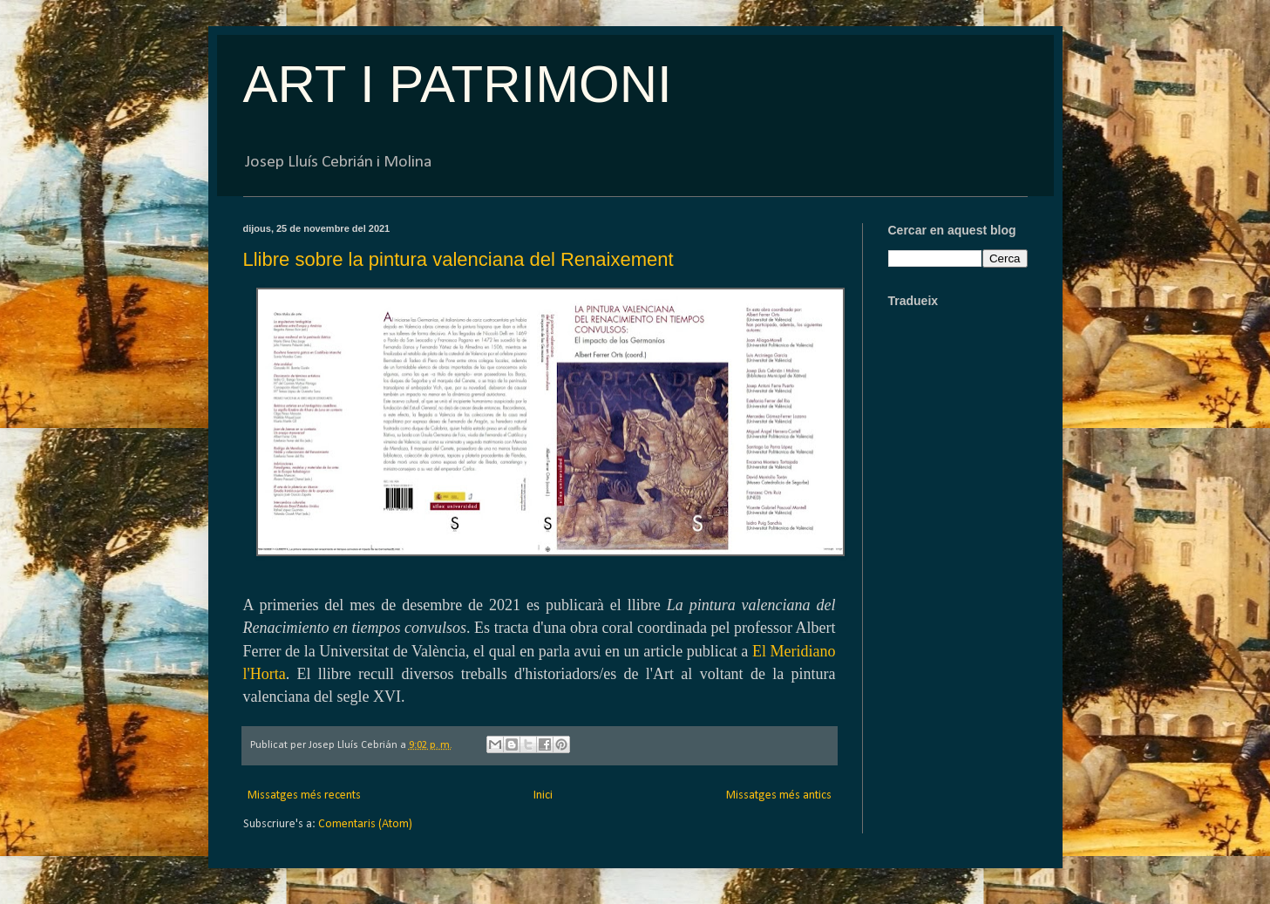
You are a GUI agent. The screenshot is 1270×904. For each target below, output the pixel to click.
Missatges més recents (304, 795)
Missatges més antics (779, 795)
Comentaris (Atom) (365, 824)
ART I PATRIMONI (457, 84)
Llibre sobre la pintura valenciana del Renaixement (458, 259)
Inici (543, 795)
